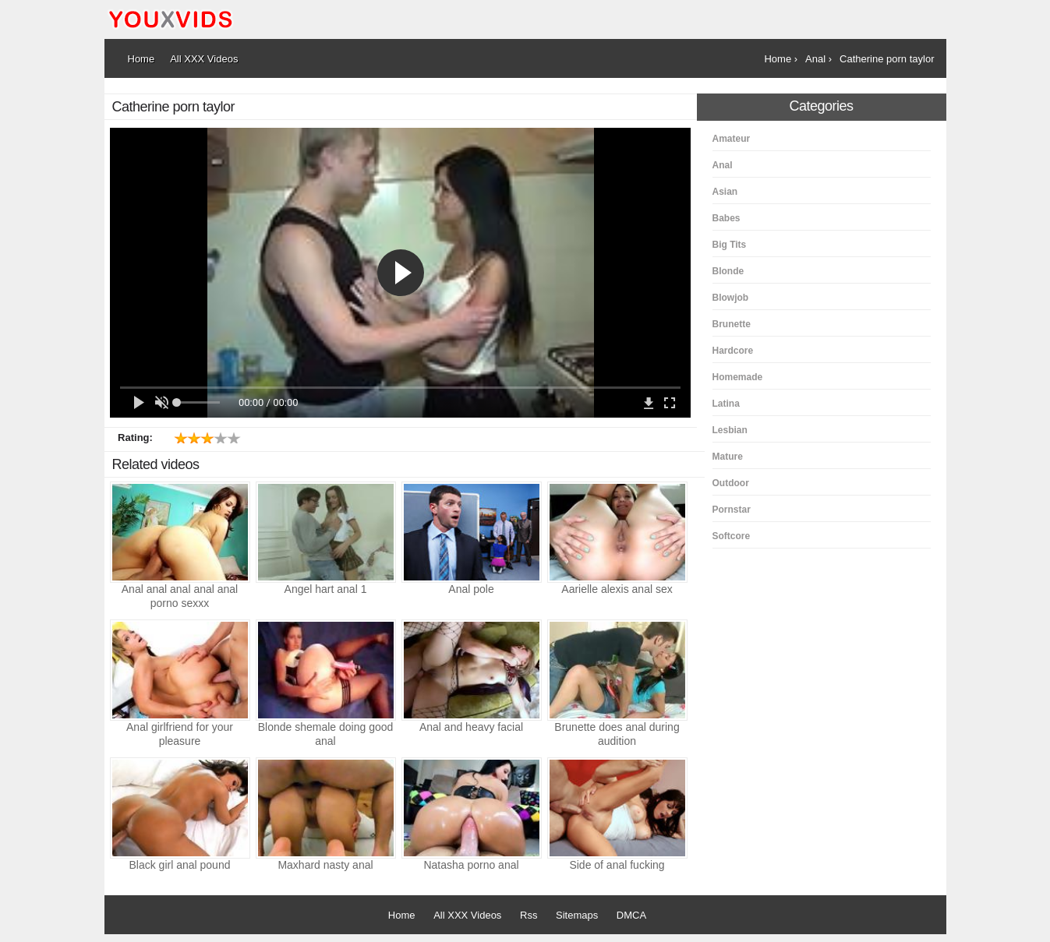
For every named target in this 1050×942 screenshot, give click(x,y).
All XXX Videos (467, 915)
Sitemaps (577, 915)
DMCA (631, 915)
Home (401, 915)
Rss (528, 915)
